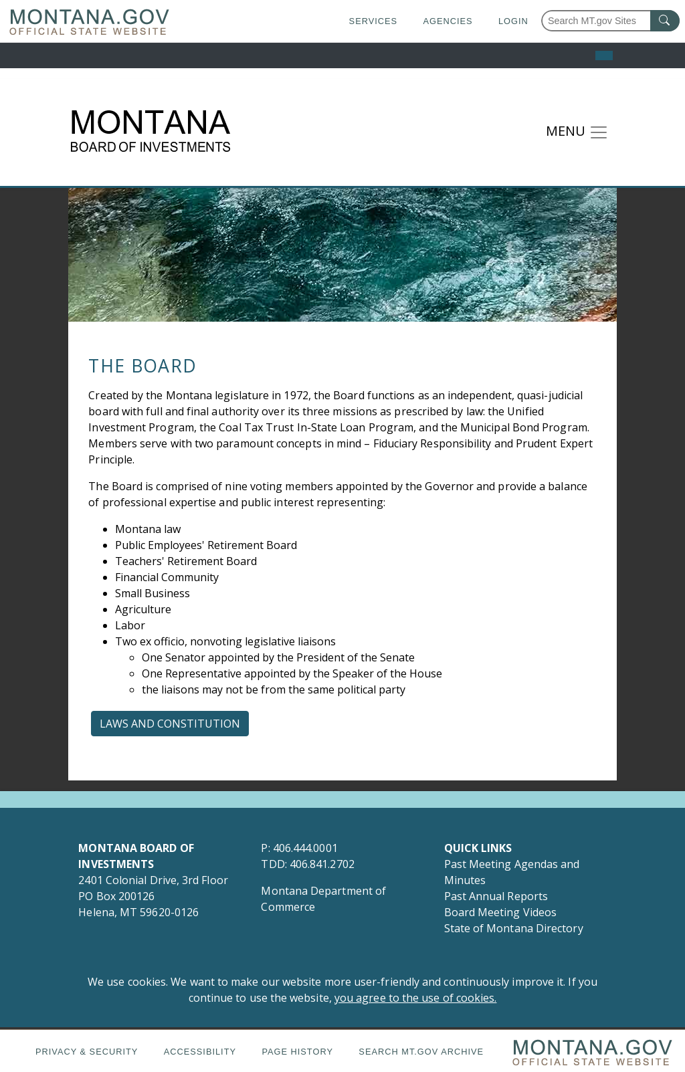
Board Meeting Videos (500, 912)
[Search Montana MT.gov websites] (610, 20)
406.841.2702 (322, 864)
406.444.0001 (305, 848)
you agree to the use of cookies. (415, 997)
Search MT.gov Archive (421, 1052)
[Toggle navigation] (577, 132)
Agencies (447, 21)
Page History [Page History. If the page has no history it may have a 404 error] (297, 1052)
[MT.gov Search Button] (665, 20)
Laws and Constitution (170, 723)
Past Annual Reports (497, 896)
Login (513, 21)
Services (373, 21)
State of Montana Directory (513, 928)
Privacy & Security (86, 1052)
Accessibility (200, 1052)
